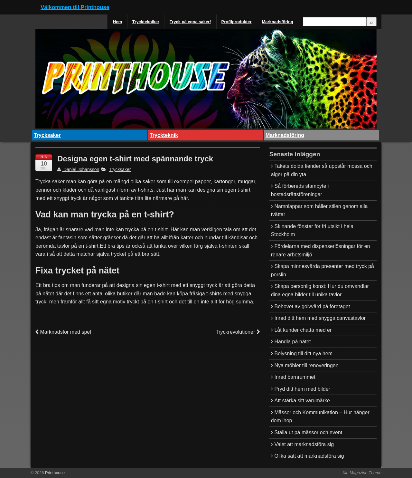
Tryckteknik (164, 135)
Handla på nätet (292, 341)
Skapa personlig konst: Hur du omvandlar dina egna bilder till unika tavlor (320, 290)
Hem (117, 21)
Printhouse (54, 472)
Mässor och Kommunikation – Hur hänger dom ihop (320, 417)
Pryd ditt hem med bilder (302, 389)
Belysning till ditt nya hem (303, 353)
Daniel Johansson (78, 169)
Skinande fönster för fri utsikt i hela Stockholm (312, 230)
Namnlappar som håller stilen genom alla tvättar (319, 210)
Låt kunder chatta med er (303, 330)
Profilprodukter (236, 21)
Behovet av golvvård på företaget (312, 306)
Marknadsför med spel (63, 332)
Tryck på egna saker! (190, 21)
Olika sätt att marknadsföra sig (309, 456)
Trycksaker (47, 135)
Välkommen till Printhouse (75, 7)
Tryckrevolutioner (238, 332)
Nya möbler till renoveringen (306, 365)
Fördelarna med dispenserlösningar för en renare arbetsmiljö (320, 250)
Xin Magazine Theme (361, 472)
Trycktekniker (145, 21)
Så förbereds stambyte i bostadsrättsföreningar (300, 190)
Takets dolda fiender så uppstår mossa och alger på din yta (321, 170)
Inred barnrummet (294, 377)
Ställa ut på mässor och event (308, 432)
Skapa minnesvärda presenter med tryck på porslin (322, 270)
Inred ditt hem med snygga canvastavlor (320, 318)
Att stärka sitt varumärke (302, 400)
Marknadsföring (277, 21)
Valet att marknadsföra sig (304, 444)
